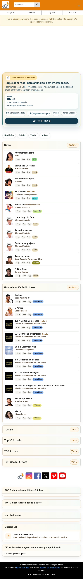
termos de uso (22, 567)
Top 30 (72, 13)
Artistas (45, 135)
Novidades (9, 135)
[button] (41, 145)
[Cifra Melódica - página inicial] (7, 4)
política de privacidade (50, 567)
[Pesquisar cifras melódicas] (37, 4)
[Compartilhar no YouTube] (62, 476)
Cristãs (22, 135)
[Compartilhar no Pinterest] (54, 476)
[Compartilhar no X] (45, 476)
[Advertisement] (41, 49)
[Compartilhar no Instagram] (29, 476)
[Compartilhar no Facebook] (37, 476)
